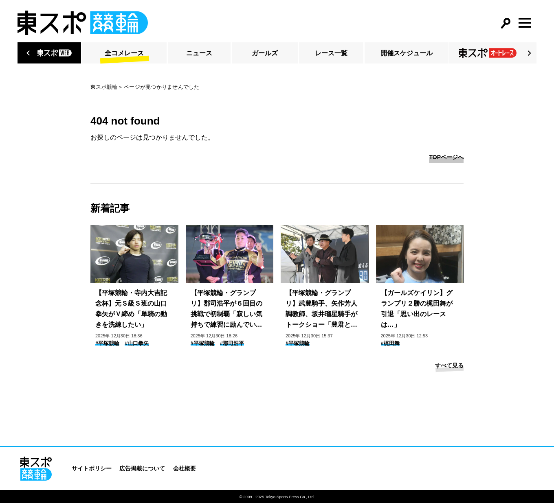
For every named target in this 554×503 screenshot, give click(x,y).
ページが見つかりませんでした (162, 87)
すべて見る (449, 365)
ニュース (199, 53)
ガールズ (265, 53)
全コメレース (124, 53)
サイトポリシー (92, 468)
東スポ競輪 (103, 87)
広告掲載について (142, 468)
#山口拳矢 (137, 343)
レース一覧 (331, 53)
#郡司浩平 (232, 343)
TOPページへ (446, 157)
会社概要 (184, 468)
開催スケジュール (406, 53)
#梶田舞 (390, 343)
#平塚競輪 (107, 343)
